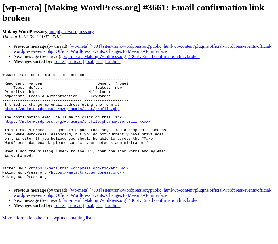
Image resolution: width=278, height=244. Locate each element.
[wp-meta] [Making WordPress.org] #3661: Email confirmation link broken (130, 56)
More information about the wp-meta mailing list (46, 239)
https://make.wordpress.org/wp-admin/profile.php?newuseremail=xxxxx (78, 131)
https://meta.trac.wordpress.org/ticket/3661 (78, 187)
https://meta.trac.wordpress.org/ (86, 192)
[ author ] (113, 61)
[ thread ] (76, 61)
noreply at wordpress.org (71, 31)
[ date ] (60, 61)
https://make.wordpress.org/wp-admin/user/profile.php (62, 116)
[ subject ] (94, 61)
